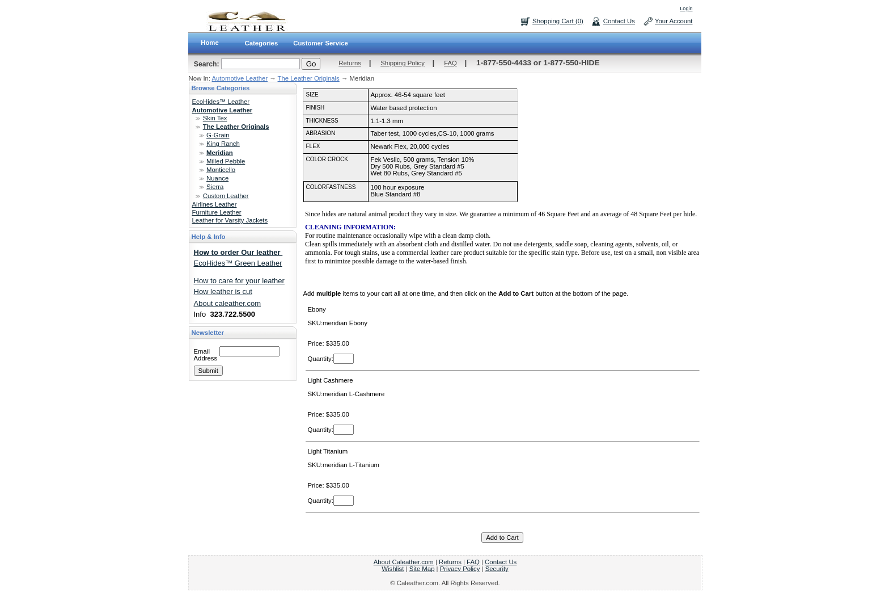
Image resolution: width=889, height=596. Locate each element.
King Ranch (223, 143)
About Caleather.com (404, 562)
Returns (349, 63)
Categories (261, 43)
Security (497, 568)
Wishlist (393, 568)
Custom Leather (226, 195)
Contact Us (619, 21)
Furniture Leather (217, 212)
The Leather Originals (309, 78)
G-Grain (217, 135)
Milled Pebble (225, 161)
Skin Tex (215, 118)
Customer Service (320, 43)
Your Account (674, 21)
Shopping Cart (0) (557, 21)
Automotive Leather (240, 78)
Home (210, 42)
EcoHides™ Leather (221, 101)
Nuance (217, 178)
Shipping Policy (402, 63)
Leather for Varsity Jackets (230, 220)
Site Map (422, 568)
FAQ (450, 63)
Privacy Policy (460, 568)
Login (686, 8)
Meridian (219, 152)
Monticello (220, 169)
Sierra (214, 186)
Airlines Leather (214, 204)
